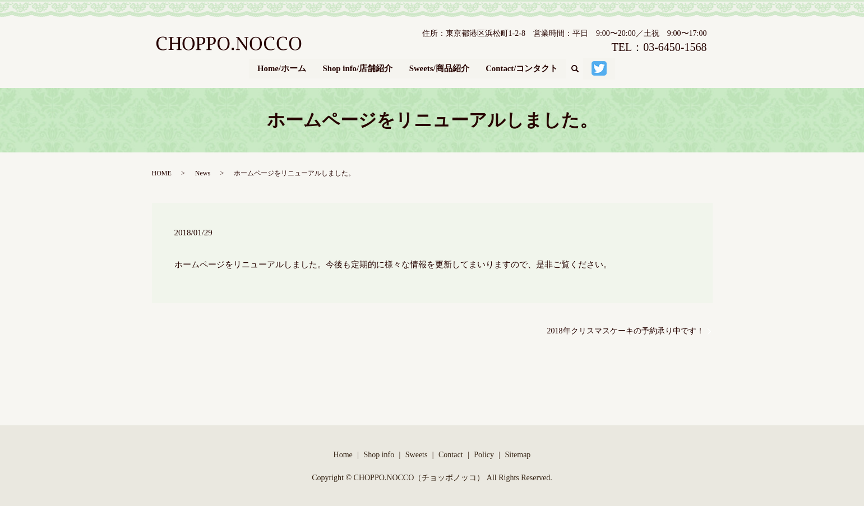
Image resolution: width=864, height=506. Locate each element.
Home (343, 452)
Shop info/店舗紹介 (357, 67)
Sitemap (517, 452)
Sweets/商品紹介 (439, 67)
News (202, 171)
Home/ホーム (281, 67)
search (580, 67)
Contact (450, 452)
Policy (484, 452)
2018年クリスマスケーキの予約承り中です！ (625, 329)
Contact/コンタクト (522, 67)
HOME (162, 171)
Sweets (416, 452)
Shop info (378, 452)
